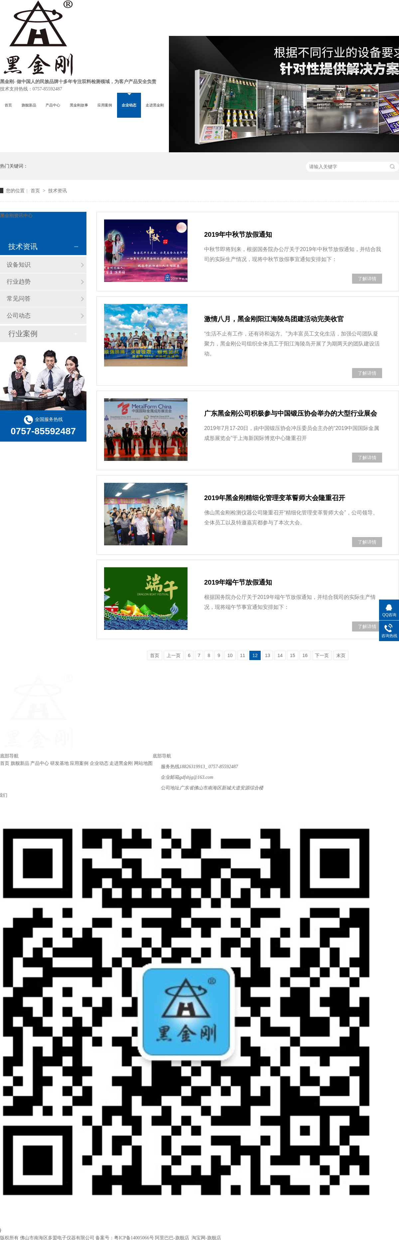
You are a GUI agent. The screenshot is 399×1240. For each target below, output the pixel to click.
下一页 (322, 655)
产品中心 (53, 105)
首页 (8, 105)
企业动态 (129, 105)
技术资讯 (57, 190)
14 (280, 655)
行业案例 (23, 334)
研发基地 (59, 763)
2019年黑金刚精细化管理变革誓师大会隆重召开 (274, 497)
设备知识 (19, 264)
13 (267, 655)
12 (255, 655)
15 (292, 655)
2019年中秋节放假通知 (238, 234)
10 (230, 655)
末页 (340, 655)
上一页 (174, 655)
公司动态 (19, 315)
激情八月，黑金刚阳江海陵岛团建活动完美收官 (274, 319)
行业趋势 (19, 281)
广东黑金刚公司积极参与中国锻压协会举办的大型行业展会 (290, 413)
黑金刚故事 (79, 105)
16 (305, 655)
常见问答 (19, 298)
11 (242, 655)
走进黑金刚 (155, 105)
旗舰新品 (29, 105)
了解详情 (367, 278)
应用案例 (104, 105)
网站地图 (143, 763)
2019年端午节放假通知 (238, 582)
